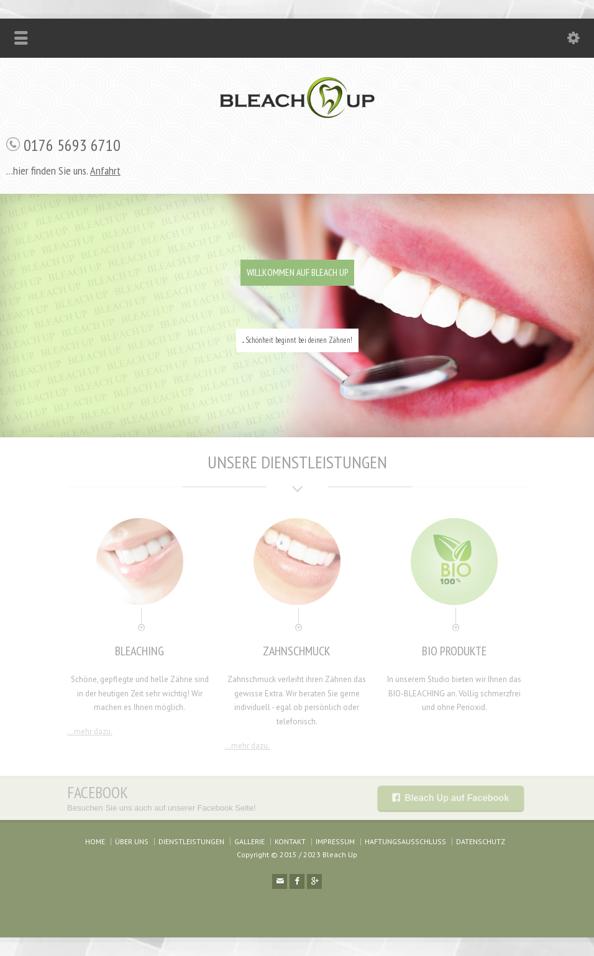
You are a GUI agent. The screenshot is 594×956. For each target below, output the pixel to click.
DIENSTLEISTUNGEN (191, 841)
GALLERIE (249, 841)
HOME (95, 841)
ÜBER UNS (131, 841)
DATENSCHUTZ (480, 841)
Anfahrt (105, 170)
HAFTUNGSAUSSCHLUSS (405, 841)
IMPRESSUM (335, 841)
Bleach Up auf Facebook (456, 798)
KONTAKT (290, 841)
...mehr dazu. (89, 731)
